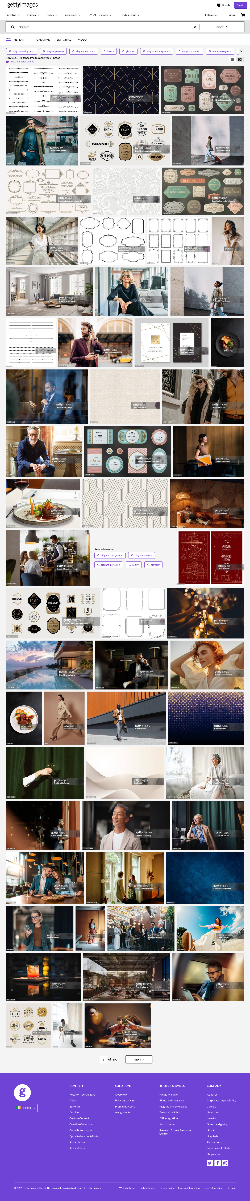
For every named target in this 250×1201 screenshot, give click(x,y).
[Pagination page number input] (103, 1059)
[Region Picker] (26, 1108)
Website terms (127, 1187)
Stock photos (77, 1142)
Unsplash (212, 1136)
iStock (210, 1130)
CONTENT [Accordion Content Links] (76, 1085)
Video (73, 1100)
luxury (109, 51)
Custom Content (79, 1118)
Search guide (166, 1124)
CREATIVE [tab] (43, 39)
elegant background (21, 51)
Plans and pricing (125, 1100)
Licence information (189, 1187)
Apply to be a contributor (84, 1136)
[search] (14, 27)
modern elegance (220, 51)
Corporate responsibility (221, 1100)
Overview (121, 1094)
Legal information (213, 1187)
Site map (231, 1187)
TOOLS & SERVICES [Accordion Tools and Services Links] (172, 1085)
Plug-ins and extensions (173, 1106)
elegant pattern (53, 51)
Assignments (122, 1112)
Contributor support (81, 1130)
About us (212, 1094)
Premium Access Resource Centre (175, 1132)
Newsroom (213, 1112)
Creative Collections (81, 1124)
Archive (74, 1112)
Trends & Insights (169, 1112)
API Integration (168, 1118)
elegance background (156, 51)
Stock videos (77, 1148)
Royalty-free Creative (82, 1094)
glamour (128, 51)
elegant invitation (83, 51)
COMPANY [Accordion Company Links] (214, 1085)
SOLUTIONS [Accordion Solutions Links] (123, 1085)
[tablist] (61, 39)
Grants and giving (217, 1124)
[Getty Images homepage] (22, 5)
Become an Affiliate (218, 1148)
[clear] (196, 27)
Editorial (74, 1106)
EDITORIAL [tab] (64, 39)
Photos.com (214, 1142)
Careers (211, 1106)
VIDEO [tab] (82, 39)
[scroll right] (241, 51)
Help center (214, 1154)
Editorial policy (147, 1187)
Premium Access (125, 1106)
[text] (105, 27)
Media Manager (169, 1094)
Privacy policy (167, 1187)
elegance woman (189, 51)
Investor (212, 1118)
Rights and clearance (171, 1100)
